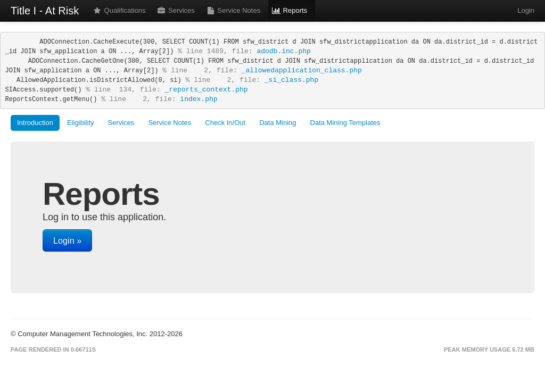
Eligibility (80, 123)
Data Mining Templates (345, 123)
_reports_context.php (206, 90)
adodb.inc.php (283, 51)
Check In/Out (225, 123)
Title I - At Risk (45, 10)
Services (176, 10)
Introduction (35, 123)
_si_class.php (291, 80)
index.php (198, 99)
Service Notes (233, 10)
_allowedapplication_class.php (302, 70)
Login (525, 10)
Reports (289, 10)
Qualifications (119, 10)
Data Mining (277, 123)
